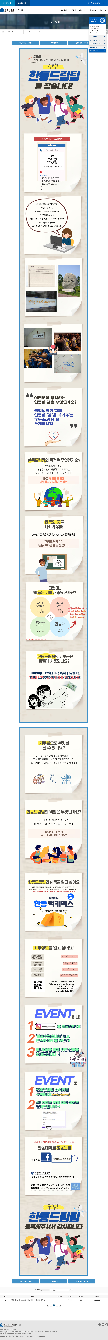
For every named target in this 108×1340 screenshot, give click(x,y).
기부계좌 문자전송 (97, 47)
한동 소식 (93, 10)
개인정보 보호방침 (11, 1329)
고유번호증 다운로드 (97, 44)
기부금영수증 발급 (97, 40)
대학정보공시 (3, 1329)
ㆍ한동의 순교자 (29, 1336)
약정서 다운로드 (97, 51)
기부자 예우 (83, 10)
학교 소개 (64, 10)
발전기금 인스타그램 (82, 43)
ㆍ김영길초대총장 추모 (39, 1336)
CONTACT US (97, 3)
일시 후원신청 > (22, 3)
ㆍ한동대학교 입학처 (20, 1336)
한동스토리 (102, 10)
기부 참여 (73, 10)
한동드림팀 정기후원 (25, 43)
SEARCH (37, 1290)
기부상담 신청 (97, 37)
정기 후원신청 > (7, 3)
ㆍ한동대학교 (11, 1336)
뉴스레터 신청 (53, 43)
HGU (104, 3)
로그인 (90, 3)
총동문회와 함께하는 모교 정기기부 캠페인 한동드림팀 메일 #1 (28, 1300)
